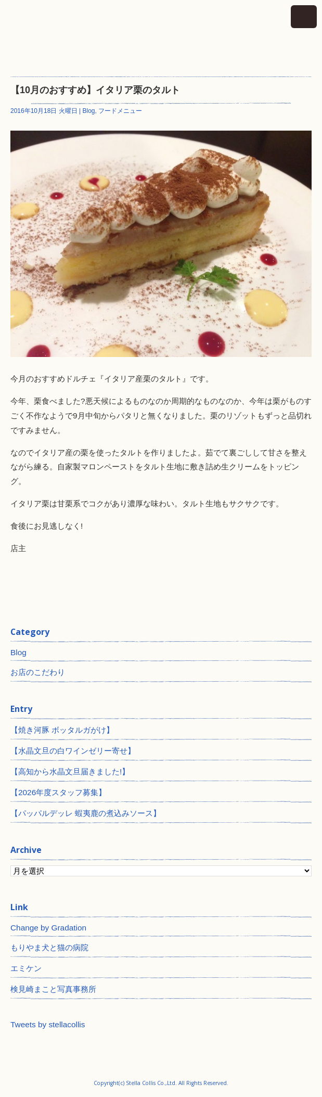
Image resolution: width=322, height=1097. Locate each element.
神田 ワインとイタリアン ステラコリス (161, 33)
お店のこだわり (37, 672)
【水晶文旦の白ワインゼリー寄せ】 (72, 750)
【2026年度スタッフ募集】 (58, 792)
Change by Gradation (48, 927)
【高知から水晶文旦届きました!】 (70, 771)
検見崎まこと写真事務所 (53, 989)
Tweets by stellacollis (47, 1024)
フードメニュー (120, 110)
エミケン (26, 968)
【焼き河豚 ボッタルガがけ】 (62, 729)
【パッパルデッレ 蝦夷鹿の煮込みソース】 (85, 813)
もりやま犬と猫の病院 (49, 947)
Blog (89, 110)
